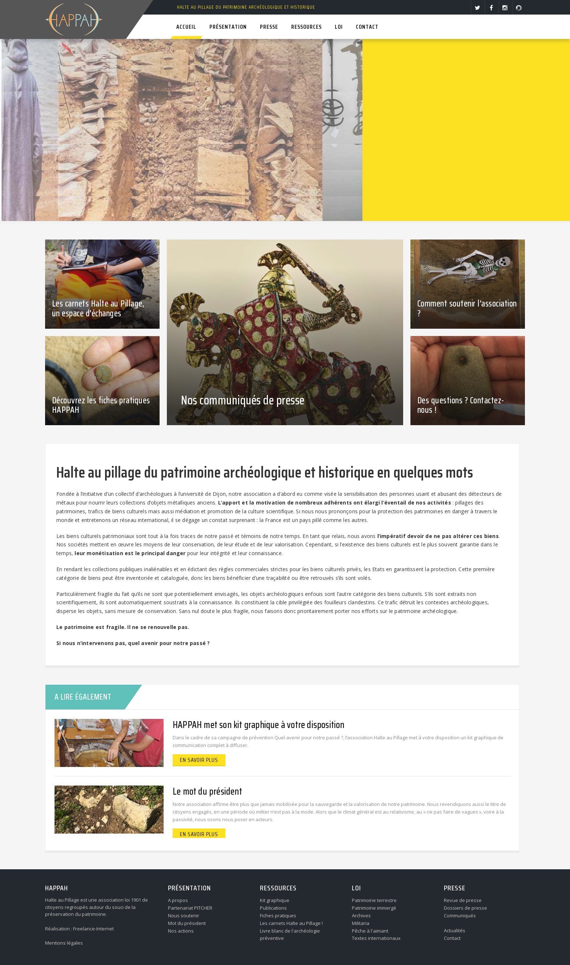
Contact (452, 938)
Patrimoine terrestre (374, 900)
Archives (361, 915)
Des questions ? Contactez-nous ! (460, 405)
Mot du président (187, 923)
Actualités (454, 930)
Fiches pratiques (278, 915)
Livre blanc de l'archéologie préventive (290, 935)
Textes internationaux (376, 938)
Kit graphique (274, 900)
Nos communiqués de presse (243, 400)
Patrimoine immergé (374, 908)
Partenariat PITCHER (190, 908)
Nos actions (181, 931)
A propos (178, 900)
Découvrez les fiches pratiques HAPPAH (101, 405)
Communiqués (460, 915)
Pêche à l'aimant (370, 931)
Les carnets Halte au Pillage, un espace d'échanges (98, 308)
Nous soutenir (183, 915)
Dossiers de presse (465, 908)
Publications (273, 908)
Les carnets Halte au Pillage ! (291, 923)
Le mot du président (207, 791)
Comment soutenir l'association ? (467, 308)
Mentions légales (64, 943)
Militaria (360, 923)
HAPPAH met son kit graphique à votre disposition (259, 724)
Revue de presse (463, 900)
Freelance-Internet (93, 928)
